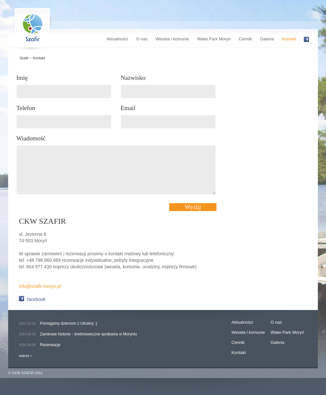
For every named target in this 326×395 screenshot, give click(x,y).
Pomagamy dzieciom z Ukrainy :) (68, 323)
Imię (22, 77)
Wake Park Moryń (214, 38)
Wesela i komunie (172, 38)
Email (128, 108)
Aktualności (117, 38)
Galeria (267, 38)
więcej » (25, 356)
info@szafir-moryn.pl (40, 286)
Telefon (25, 108)
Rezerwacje (50, 345)
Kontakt (289, 38)
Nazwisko (133, 77)
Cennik (245, 38)
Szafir (24, 58)
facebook (29, 299)
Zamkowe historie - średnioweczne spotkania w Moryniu (88, 334)
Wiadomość (31, 138)
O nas (142, 38)
